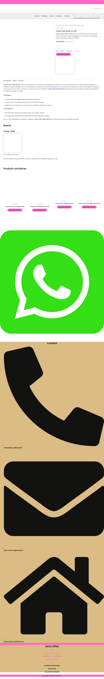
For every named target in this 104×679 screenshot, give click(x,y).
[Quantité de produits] (58, 46)
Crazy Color (64, 25)
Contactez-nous (52, 653)
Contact (67, 16)
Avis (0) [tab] (21, 81)
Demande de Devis (64, 54)
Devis (51, 16)
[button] (91, 8)
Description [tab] (7, 81)
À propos (59, 16)
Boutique (44, 16)
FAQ (52, 650)
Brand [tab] (15, 81)
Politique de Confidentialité (52, 656)
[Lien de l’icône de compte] (97, 8)
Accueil (36, 16)
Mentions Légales (52, 659)
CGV (52, 662)
